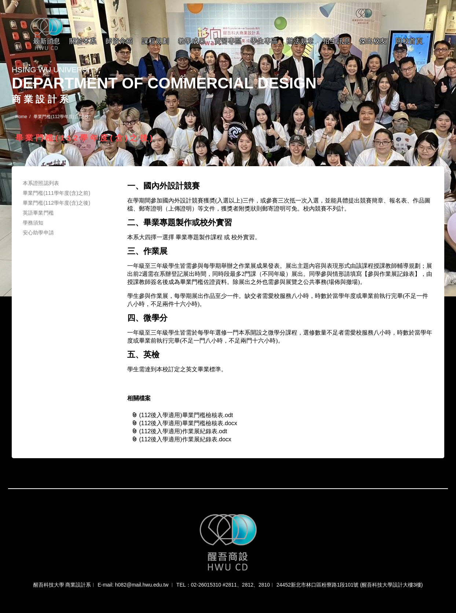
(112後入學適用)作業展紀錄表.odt (179, 431)
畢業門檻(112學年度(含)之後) (56, 203)
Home (21, 116)
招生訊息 (336, 41)
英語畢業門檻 (38, 213)
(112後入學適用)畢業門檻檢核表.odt (182, 415)
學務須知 (33, 223)
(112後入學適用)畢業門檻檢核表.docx (184, 423)
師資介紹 (119, 41)
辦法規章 (300, 41)
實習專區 (228, 41)
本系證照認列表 (41, 183)
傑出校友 (373, 41)
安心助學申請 (38, 233)
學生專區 (264, 41)
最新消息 (46, 41)
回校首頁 (409, 41)
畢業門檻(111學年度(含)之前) (56, 193)
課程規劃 (155, 41)
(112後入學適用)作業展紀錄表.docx (181, 439)
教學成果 (192, 41)
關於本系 (83, 41)
